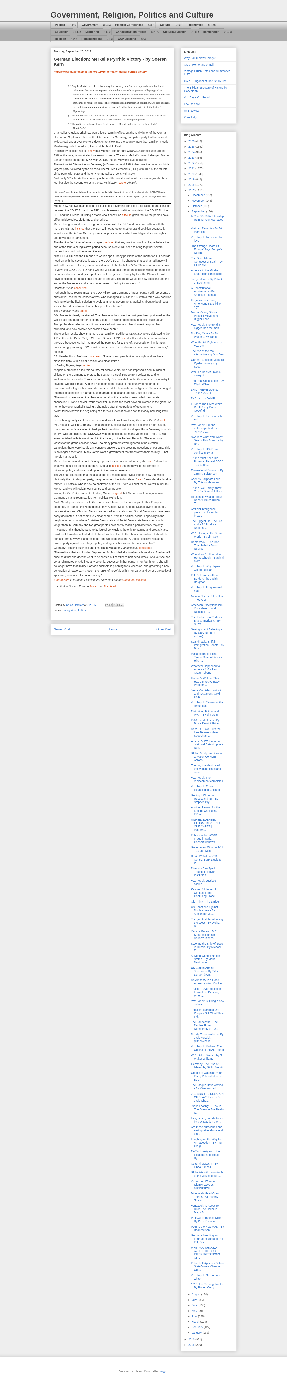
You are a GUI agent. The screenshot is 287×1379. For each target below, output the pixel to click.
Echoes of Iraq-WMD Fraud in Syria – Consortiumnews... (204, 839)
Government (90, 24)
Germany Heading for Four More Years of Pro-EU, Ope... (207, 1239)
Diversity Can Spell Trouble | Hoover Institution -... (203, 872)
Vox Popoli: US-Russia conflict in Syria (205, 451)
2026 (191, 141)
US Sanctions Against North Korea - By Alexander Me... (204, 910)
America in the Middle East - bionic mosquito (206, 272)
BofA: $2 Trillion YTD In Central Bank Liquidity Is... (206, 860)
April (195, 1316)
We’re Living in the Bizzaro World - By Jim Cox (207, 535)
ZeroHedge (191, 117)
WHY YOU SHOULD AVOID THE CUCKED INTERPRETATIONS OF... (206, 1252)
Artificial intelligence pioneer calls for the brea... (204, 512)
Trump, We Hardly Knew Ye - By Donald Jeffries (206, 489)
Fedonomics (195, 24)
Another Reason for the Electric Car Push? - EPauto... (205, 811)
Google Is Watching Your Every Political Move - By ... (206, 1076)
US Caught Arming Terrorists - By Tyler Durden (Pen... (204, 971)
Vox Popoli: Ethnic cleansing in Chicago (205, 788)
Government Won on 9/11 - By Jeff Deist (207, 849)
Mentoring (92, 31)
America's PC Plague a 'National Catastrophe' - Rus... (207, 745)
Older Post (163, 629)
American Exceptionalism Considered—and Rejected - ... (206, 608)
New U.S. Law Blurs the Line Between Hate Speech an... (206, 732)
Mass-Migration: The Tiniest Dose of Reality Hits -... (206, 657)
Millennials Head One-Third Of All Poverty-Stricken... (205, 1197)
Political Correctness (129, 24)
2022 (191, 163)
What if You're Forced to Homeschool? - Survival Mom (207, 558)
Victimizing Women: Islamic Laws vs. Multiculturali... (203, 1185)
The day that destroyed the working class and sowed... (206, 769)
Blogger (163, 1371)
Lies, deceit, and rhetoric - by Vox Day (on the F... (207, 1120)
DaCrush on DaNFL (203, 398)
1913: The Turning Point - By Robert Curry (207, 1286)
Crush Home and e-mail (199, 64)
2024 (191, 152)
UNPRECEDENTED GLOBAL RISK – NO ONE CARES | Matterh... (205, 824)
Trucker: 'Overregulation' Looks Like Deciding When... (206, 992)
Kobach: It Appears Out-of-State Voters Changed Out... (207, 1267)
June (195, 1305)
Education (62, 31)
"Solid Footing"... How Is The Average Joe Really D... (207, 1109)
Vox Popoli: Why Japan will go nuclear (205, 568)
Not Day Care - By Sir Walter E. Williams (204, 335)
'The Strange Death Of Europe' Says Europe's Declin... (206, 249)
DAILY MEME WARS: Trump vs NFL (204, 391)
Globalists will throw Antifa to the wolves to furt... (207, 1174)
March (196, 1321)
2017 (191, 190)
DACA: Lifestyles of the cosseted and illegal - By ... (205, 1155)
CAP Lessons (127, 38)
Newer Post (62, 629)
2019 (191, 179)
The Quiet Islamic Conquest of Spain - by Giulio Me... (206, 262)
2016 (191, 1339)
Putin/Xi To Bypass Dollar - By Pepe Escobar (207, 1219)
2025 (191, 146)
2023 (191, 157)
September (199, 211)
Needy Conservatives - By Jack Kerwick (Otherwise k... (207, 1038)
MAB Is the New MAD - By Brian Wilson (207, 1228)
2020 (191, 174)
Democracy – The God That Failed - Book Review (205, 545)
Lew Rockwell (192, 104)
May (195, 1310)
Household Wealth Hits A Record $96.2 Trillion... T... (206, 500)
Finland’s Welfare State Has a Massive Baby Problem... (205, 682)
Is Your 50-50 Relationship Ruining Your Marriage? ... (207, 220)
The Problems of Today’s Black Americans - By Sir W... (206, 621)
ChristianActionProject (131, 31)
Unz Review (191, 110)
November (198, 200)
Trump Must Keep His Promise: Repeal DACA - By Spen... (207, 461)
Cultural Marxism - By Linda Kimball (204, 1165)
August (196, 1294)
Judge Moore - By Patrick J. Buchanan (206, 281)
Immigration (211, 31)
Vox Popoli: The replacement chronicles (207, 779)
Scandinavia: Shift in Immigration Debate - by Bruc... (207, 645)
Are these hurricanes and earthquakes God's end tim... (207, 1130)
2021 (191, 168)
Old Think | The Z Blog (205, 901)
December (198, 195)
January (197, 1332)
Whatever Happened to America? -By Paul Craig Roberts (205, 669)
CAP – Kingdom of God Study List (205, 81)
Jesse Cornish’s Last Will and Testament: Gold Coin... (206, 694)
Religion (60, 38)
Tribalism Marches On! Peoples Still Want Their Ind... (207, 1013)
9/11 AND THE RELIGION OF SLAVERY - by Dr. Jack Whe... (207, 1097)
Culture (165, 24)
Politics (60, 24)
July (194, 1299)
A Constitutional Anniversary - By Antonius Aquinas (203, 291)
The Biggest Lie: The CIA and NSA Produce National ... (206, 524)
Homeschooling (91, 38)
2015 (191, 1344)
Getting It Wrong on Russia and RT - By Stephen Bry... (204, 799)
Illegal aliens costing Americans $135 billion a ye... (206, 304)
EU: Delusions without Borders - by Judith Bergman (204, 579)
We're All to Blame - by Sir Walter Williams (207, 1057)
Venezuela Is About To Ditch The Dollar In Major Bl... (205, 1209)
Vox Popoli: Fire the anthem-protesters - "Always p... (204, 428)
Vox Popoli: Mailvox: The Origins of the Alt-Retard (207, 1048)
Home (113, 629)
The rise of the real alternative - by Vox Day (207, 352)
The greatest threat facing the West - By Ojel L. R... (207, 923)
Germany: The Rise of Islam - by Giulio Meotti (206, 1065)
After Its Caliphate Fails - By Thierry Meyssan (206, 480)
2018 (191, 184)
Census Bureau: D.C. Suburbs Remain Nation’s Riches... (204, 935)
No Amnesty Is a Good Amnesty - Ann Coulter (206, 981)
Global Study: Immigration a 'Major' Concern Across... (207, 757)
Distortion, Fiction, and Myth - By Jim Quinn (205, 713)
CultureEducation (175, 31)
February (198, 1327)
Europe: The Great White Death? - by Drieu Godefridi (206, 407)
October (197, 206)
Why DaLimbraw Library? (199, 58)
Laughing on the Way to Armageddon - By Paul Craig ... (206, 1143)
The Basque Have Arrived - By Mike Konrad (207, 1086)
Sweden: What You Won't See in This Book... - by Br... (207, 440)
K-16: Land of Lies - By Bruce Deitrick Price (205, 722)
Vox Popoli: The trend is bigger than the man (206, 326)
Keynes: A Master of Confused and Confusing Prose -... (205, 893)
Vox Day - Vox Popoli (197, 97)
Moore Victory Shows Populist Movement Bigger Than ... (204, 316)
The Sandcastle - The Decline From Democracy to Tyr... (204, 1025)
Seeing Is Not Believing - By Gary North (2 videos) (206, 633)
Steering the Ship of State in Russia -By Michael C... (207, 947)
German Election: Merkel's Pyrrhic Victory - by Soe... (207, 363)
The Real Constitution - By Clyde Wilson (207, 382)
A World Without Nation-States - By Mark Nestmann (206, 959)
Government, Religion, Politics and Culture (132, 14)
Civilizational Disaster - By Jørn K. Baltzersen (207, 472)
